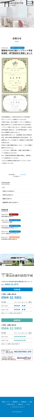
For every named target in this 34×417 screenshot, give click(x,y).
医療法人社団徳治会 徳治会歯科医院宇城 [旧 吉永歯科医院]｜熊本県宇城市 (12, 2)
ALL (4, 187)
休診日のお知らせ (8, 195)
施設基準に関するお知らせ (10, 202)
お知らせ (20, 404)
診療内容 (23, 402)
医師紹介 (15, 402)
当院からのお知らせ (8, 191)
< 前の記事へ (12, 174)
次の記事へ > (17, 176)
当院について (6, 402)
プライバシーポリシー (18, 407)
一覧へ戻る (22, 174)
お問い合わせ (11, 404)
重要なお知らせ (7, 199)
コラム (28, 404)
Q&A (30, 402)
